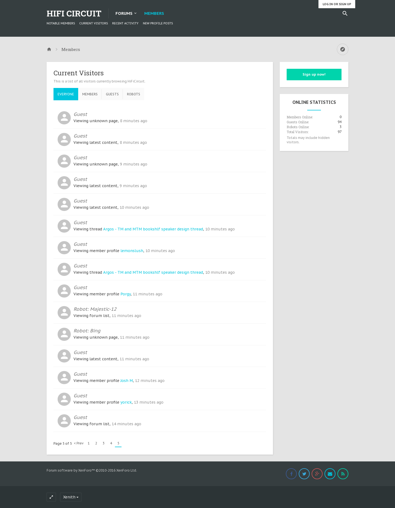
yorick (126, 402)
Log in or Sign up (337, 4)
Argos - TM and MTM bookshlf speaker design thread (153, 229)
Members (154, 13)
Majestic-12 (103, 309)
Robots (133, 94)
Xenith (69, 497)
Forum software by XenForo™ (92, 470)
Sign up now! (314, 74)
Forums (123, 13)
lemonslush (131, 250)
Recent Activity (125, 23)
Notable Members (61, 23)
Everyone (66, 94)
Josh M (126, 380)
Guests (112, 94)
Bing (95, 330)
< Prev (78, 443)
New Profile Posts (158, 23)
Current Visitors (93, 23)
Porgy (125, 294)
